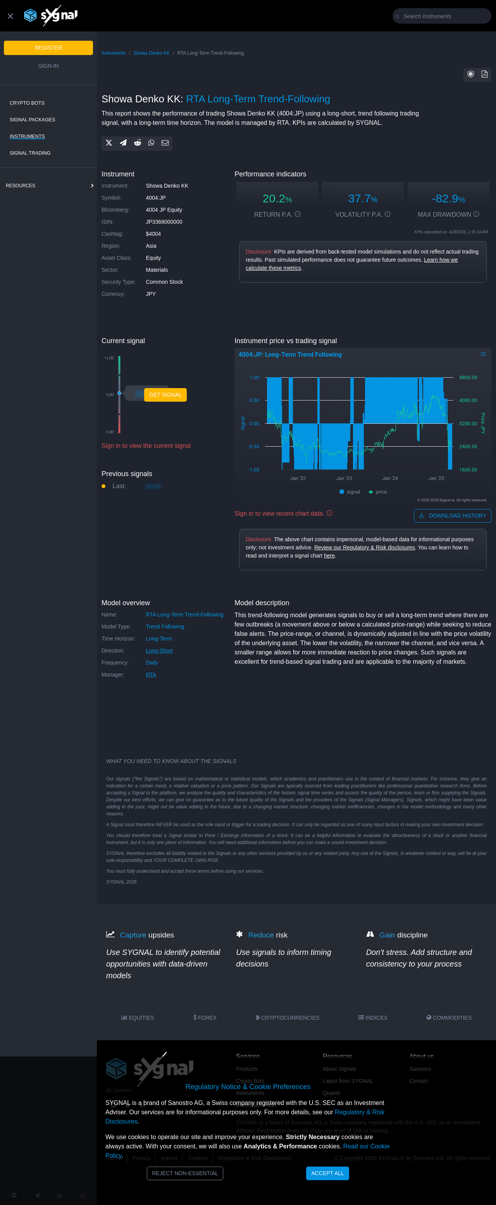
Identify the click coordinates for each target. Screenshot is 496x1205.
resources (20, 185)
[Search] (443, 16)
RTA (151, 675)
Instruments (27, 136)
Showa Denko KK (151, 53)
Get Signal (165, 395)
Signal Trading (30, 153)
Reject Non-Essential (185, 1173)
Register (48, 48)
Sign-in (48, 66)
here (329, 555)
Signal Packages (32, 120)
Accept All (327, 1173)
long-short (159, 650)
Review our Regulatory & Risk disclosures (364, 547)
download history (452, 516)
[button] (470, 75)
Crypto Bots (27, 103)
